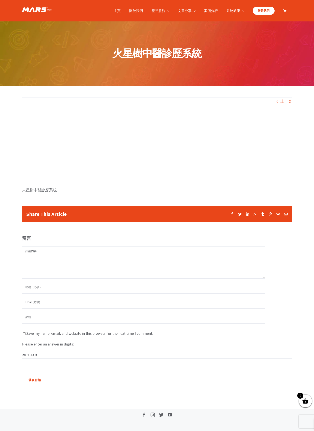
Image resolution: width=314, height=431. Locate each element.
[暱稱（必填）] (143, 287)
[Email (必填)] (143, 302)
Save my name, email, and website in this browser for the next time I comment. (89, 333)
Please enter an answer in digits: (48, 344)
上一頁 (286, 101)
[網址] (143, 317)
